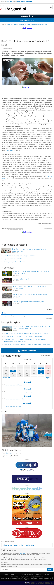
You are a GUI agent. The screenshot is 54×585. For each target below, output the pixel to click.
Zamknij (27, 582)
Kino (18, 574)
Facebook (12, 228)
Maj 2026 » (48, 378)
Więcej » (49, 309)
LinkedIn (18, 228)
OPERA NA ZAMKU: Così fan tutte (14, 385)
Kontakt (6, 574)
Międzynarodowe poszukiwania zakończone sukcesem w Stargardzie (23, 336)
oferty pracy (9, 150)
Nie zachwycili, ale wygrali (21, 279)
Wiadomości (27, 16)
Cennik (12, 574)
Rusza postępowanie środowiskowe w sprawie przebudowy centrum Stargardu (26, 333)
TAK (3, 562)
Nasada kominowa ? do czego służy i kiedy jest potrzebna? (19, 256)
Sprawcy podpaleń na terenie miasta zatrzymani (28, 302)
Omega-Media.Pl (19, 545)
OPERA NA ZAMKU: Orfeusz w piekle (15, 399)
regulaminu (22, 553)
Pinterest (21, 228)
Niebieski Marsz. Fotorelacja (11, 450)
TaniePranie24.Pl (31, 545)
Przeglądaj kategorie (27, 20)
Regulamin (39, 574)
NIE (7, 562)
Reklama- (46, 574)
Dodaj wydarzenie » (47, 355)
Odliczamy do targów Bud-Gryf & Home (14, 262)
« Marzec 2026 (6, 378)
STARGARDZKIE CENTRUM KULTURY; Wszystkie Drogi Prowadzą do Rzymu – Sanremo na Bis (28, 392)
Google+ (15, 228)
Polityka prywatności (27, 574)
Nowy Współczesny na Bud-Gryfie (12, 259)
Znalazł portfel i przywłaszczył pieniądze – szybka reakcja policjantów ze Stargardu (27, 344)
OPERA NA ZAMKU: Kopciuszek (13, 406)
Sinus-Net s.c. (7, 545)
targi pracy (32, 190)
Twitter (9, 228)
